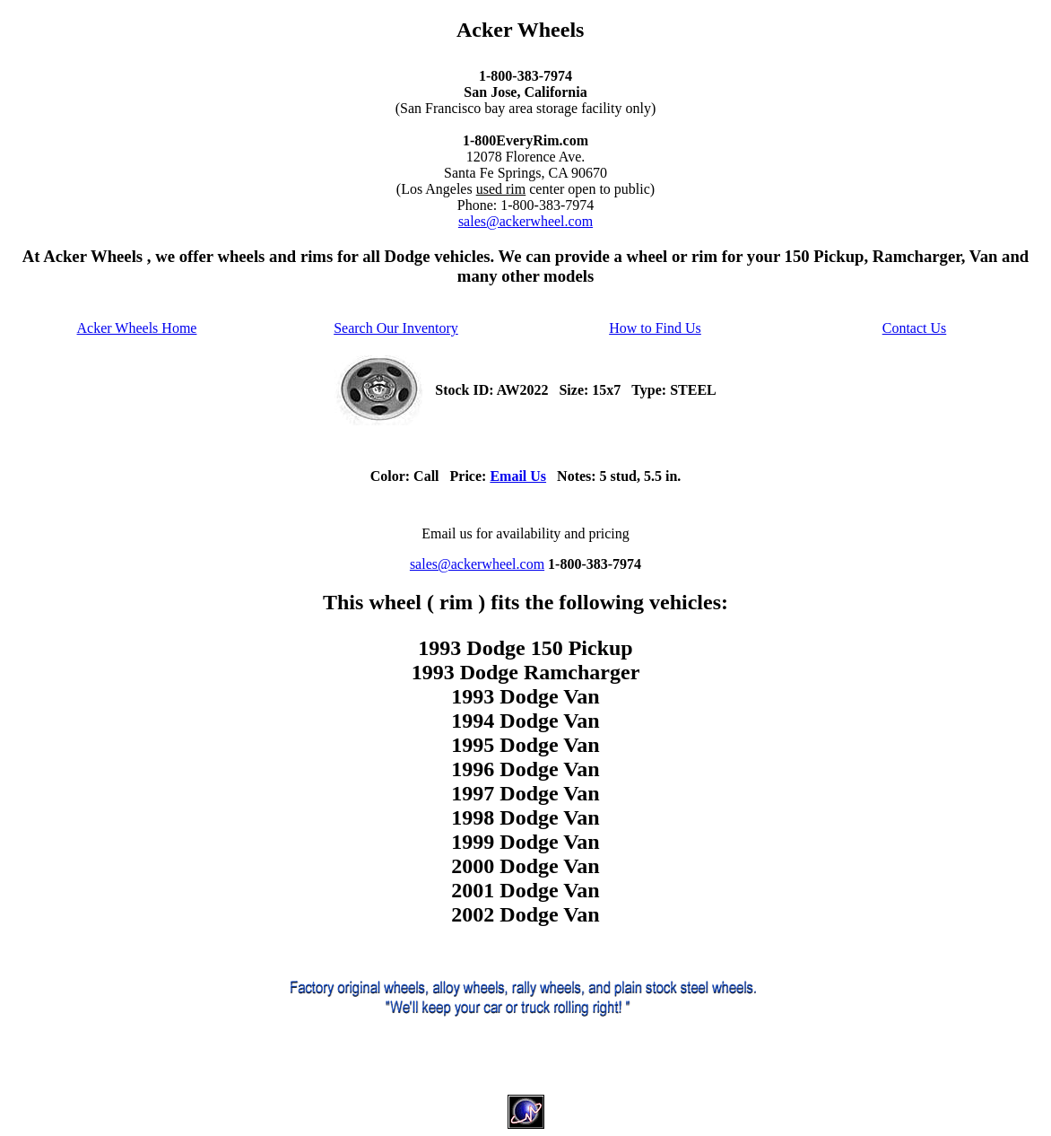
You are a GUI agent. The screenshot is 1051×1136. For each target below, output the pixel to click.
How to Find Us (655, 328)
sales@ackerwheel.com (525, 221)
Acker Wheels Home (137, 328)
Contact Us (914, 328)
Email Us (518, 476)
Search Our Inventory (396, 328)
